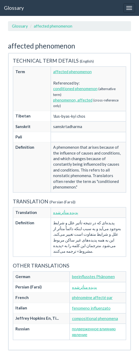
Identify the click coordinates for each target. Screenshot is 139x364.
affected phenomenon (53, 26)
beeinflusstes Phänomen (93, 276)
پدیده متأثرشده (65, 212)
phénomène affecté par (92, 297)
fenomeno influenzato (91, 308)
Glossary (14, 8)
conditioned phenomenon (75, 88)
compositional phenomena (95, 318)
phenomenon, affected (72, 100)
